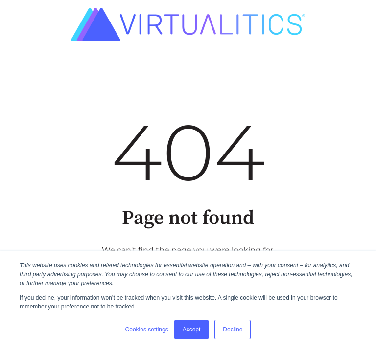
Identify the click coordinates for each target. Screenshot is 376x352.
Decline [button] (232, 329)
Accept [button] (192, 329)
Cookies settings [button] (146, 329)
